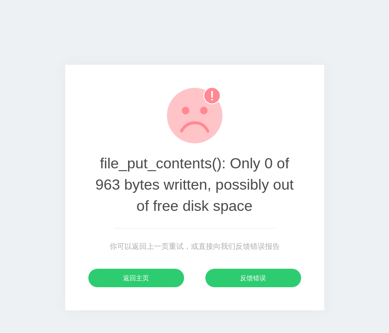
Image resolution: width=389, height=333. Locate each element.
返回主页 (136, 278)
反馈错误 (253, 278)
